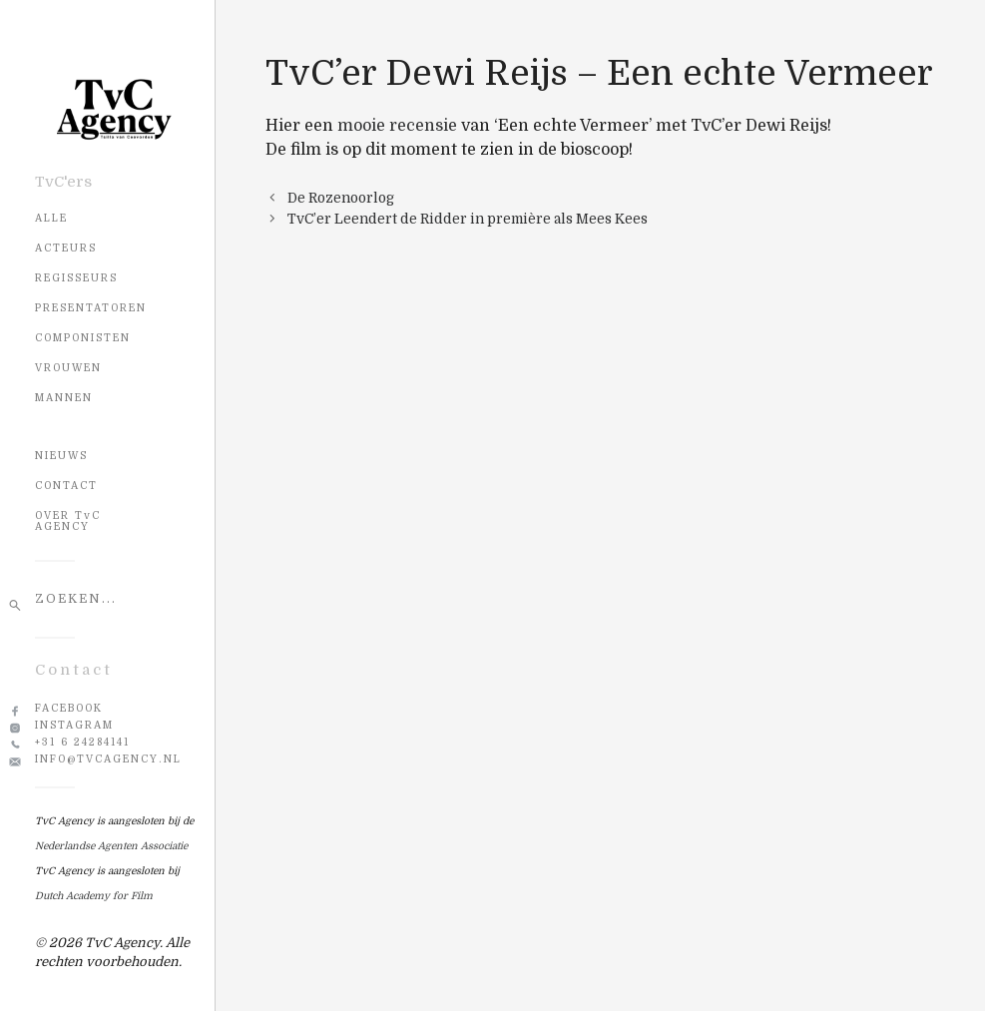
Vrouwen (68, 367)
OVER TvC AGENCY (68, 521)
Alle (51, 218)
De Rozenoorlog (340, 198)
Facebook (69, 708)
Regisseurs (76, 277)
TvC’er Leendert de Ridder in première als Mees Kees (467, 219)
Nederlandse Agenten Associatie (111, 845)
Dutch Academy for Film (94, 895)
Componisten (83, 337)
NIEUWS (61, 455)
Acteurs (66, 248)
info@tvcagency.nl (108, 759)
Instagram (74, 725)
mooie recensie (397, 126)
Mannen (64, 397)
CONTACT (66, 485)
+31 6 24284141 (82, 742)
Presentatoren (91, 307)
